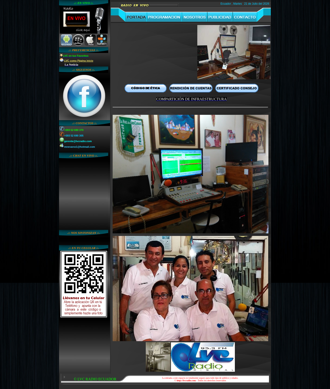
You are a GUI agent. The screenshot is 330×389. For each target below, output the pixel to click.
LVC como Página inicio (78, 60)
